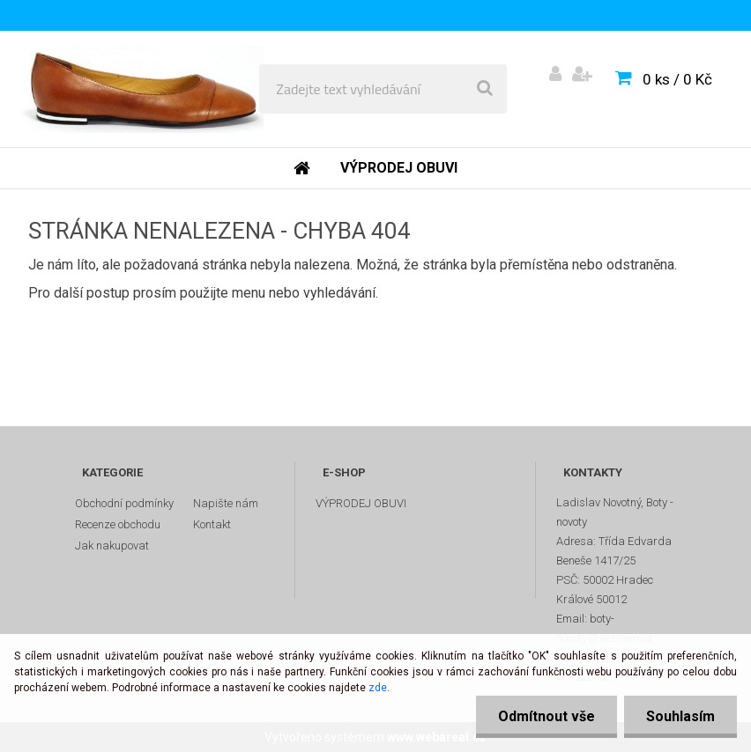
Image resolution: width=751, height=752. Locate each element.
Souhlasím (680, 716)
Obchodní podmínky (124, 503)
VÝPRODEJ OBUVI (361, 503)
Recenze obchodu (117, 524)
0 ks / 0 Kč (677, 79)
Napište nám (225, 503)
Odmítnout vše (546, 716)
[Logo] (142, 89)
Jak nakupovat (112, 545)
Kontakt (212, 524)
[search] (485, 89)
